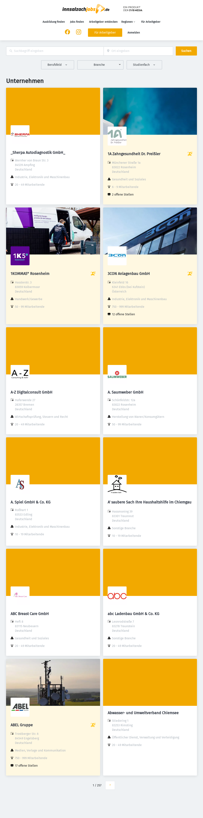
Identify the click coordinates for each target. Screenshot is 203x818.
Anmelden (134, 32)
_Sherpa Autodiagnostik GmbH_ (38, 152)
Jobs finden (77, 21)
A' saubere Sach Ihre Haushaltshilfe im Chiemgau (149, 502)
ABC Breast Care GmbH (30, 613)
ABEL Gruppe (22, 725)
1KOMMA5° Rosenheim (30, 273)
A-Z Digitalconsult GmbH (31, 392)
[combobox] (55, 51)
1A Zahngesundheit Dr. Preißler (134, 154)
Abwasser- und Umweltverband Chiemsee (143, 713)
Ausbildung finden (54, 21)
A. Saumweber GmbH (125, 392)
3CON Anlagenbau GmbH (129, 273)
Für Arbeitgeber (150, 21)
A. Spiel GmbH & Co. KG (31, 502)
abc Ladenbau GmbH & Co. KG (133, 613)
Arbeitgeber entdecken (103, 21)
